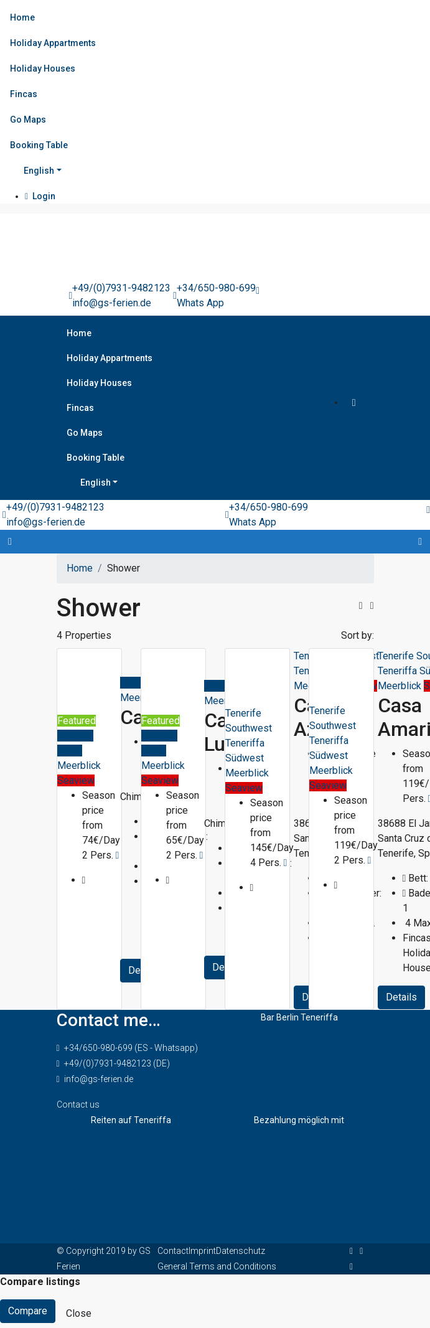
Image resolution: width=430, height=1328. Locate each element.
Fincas (23, 94)
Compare (27, 1311)
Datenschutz (240, 1251)
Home (22, 17)
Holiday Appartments (53, 43)
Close (78, 1313)
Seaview (76, 780)
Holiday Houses (42, 68)
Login (40, 196)
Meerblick (79, 765)
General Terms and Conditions (216, 1266)
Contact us (78, 1104)
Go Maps (28, 120)
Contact (173, 1251)
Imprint (202, 1251)
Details (401, 997)
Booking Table (39, 145)
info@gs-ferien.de (111, 303)
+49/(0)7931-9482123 (121, 288)
